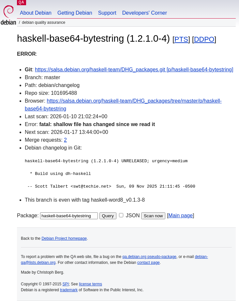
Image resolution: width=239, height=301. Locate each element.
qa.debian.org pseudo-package (149, 256)
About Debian (36, 13)
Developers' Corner (144, 13)
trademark (69, 290)
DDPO (204, 39)
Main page (180, 215)
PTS (181, 39)
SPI (66, 284)
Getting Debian (74, 13)
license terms (90, 284)
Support (107, 13)
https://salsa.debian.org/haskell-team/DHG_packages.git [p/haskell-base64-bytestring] (134, 69)
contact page (148, 262)
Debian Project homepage (64, 238)
